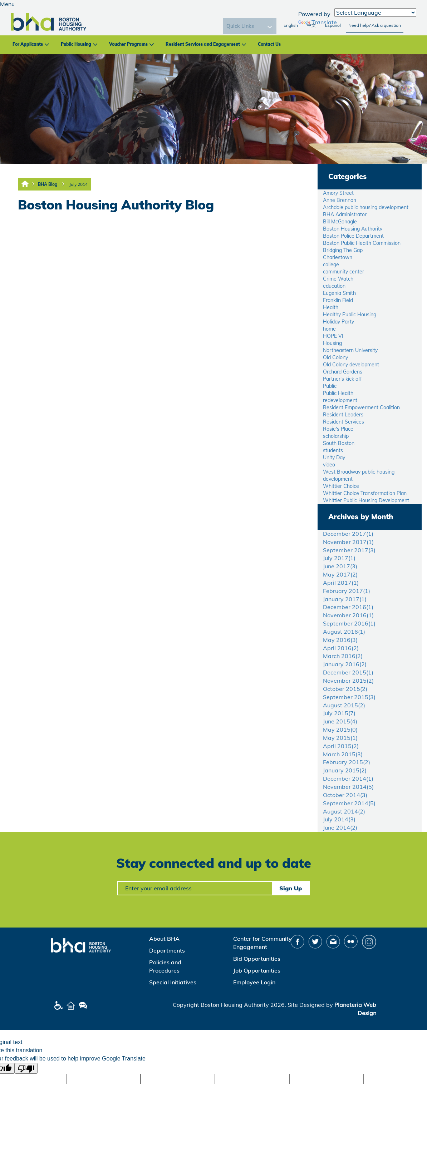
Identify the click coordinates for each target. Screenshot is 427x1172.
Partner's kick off (342, 379)
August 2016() (344, 631)
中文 (311, 25)
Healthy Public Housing (349, 314)
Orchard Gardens (342, 372)
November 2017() (348, 541)
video (329, 464)
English (291, 25)
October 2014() (345, 794)
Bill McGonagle (340, 221)
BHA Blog (47, 184)
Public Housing (76, 44)
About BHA (164, 938)
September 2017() (349, 550)
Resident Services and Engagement (203, 44)
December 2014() (348, 778)
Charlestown (337, 257)
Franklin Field (338, 300)
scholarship (336, 436)
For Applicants (28, 44)
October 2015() (345, 688)
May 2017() (340, 574)
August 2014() (344, 811)
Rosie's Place (338, 429)
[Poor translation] (26, 1068)
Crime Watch (338, 279)
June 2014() (340, 827)
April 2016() (341, 648)
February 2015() (346, 762)
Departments (167, 950)
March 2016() (343, 655)
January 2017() (345, 599)
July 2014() (339, 819)
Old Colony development (351, 364)
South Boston (338, 443)
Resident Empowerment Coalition (361, 407)
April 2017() (341, 582)
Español (333, 25)
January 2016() (345, 664)
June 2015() (340, 721)
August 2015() (344, 705)
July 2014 (78, 184)
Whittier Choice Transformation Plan (365, 493)
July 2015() (339, 713)
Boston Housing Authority (352, 229)
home (329, 329)
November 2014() (348, 786)
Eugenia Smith (339, 293)
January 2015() (345, 770)
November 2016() (348, 615)
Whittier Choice (341, 486)
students (333, 450)
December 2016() (348, 606)
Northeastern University (350, 350)
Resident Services (343, 422)
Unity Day (334, 457)
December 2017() (348, 533)
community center (343, 271)
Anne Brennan (339, 200)
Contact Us (269, 44)
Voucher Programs (128, 44)
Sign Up (290, 888)
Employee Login (254, 982)
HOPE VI (333, 336)
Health (330, 307)
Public (330, 386)
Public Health (338, 393)
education (334, 286)
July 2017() (339, 558)
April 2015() (341, 746)
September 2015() (349, 697)
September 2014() (349, 803)
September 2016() (349, 623)
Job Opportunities (256, 970)
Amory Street (338, 193)
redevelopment (340, 400)
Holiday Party (338, 321)
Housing (332, 343)
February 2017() (346, 590)
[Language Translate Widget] (375, 12)
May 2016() (340, 639)
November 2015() (348, 680)
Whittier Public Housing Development (366, 500)
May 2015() (340, 729)
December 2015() (348, 672)
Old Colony (335, 357)
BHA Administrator (345, 214)
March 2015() (343, 754)
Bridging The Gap (343, 250)
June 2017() (340, 566)
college (331, 264)
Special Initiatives (172, 982)
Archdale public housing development (365, 207)
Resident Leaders (343, 414)
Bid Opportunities (256, 958)
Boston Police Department (353, 236)
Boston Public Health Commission (362, 243)
